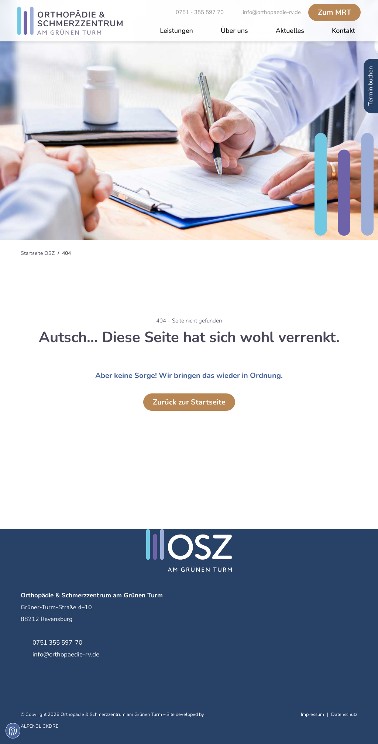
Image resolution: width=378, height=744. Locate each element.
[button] (176, 31)
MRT (334, 12)
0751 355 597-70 (57, 642)
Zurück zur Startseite (189, 402)
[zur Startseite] (70, 21)
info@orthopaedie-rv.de (65, 654)
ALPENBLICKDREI (40, 726)
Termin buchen (371, 86)
